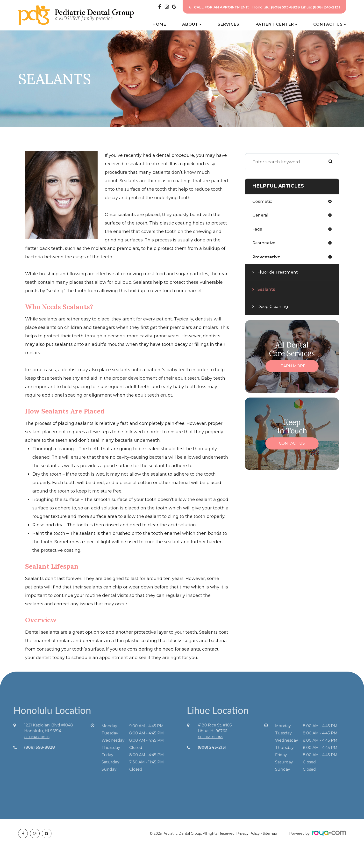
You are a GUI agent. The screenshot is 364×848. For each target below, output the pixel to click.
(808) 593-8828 (30, 747)
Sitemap (270, 833)
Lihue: (320, 7)
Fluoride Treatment (278, 274)
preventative (267, 258)
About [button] (191, 24)
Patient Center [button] (276, 24)
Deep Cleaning (273, 308)
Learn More (292, 368)
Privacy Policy (248, 833)
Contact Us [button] (329, 24)
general (260, 215)
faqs (257, 230)
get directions (27, 737)
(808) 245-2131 (221, 747)
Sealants (266, 291)
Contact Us (292, 445)
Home (159, 24)
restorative (264, 244)
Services (228, 24)
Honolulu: (276, 7)
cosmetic (262, 201)
